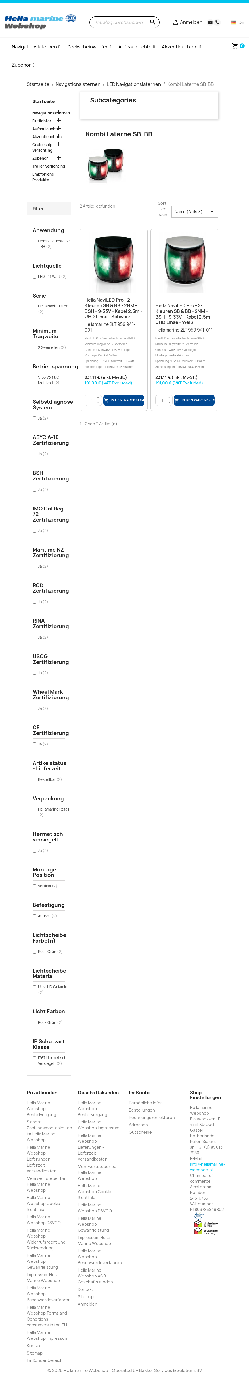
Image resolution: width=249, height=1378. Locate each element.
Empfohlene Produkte (43, 177)
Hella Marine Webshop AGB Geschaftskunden (95, 1276)
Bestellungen (142, 1110)
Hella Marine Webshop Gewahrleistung (42, 1261)
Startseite (43, 101)
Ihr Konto (139, 1092)
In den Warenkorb (124, 400)
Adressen (138, 1124)
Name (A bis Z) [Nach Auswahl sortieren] (195, 211)
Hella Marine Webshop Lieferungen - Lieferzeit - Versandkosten (42, 1159)
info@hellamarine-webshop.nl (207, 1166)
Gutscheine (140, 1132)
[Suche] (124, 22)
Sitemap (35, 1353)
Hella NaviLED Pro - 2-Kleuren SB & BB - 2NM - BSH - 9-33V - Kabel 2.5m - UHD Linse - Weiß (184, 313)
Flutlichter (41, 120)
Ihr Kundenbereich (45, 1360)
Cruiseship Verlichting (42, 147)
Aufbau (47, 915)
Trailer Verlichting (48, 166)
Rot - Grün (50, 951)
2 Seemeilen (52, 347)
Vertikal (47, 885)
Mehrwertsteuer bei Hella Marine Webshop (46, 1184)
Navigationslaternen (49, 113)
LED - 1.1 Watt (52, 276)
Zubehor (40, 158)
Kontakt (34, 1345)
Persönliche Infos (146, 1102)
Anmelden (87, 1304)
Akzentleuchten (47, 136)
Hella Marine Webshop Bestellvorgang (41, 1108)
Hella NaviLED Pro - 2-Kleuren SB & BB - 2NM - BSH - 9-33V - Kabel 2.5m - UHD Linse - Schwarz (113, 308)
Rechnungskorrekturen (152, 1117)
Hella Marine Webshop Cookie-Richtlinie (44, 1203)
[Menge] (92, 400)
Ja (43, 418)
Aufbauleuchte (45, 128)
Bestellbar (50, 779)
